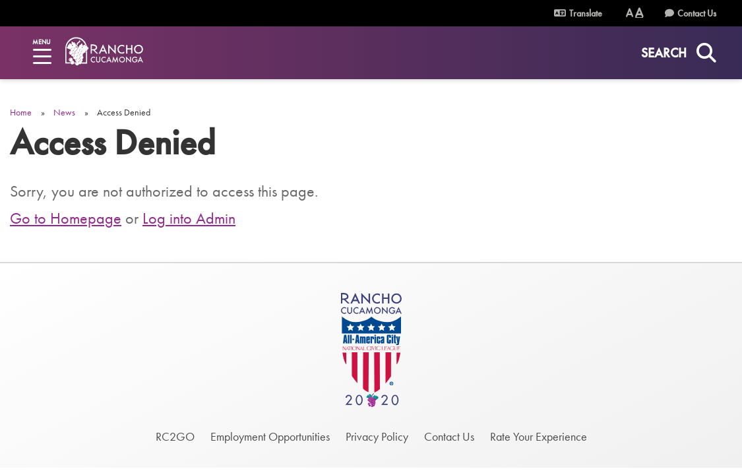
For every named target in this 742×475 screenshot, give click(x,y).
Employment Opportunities (270, 436)
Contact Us (696, 13)
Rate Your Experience (538, 436)
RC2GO (175, 436)
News (64, 112)
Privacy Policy (377, 436)
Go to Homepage (65, 218)
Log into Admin (188, 218)
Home (21, 112)
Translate (578, 13)
